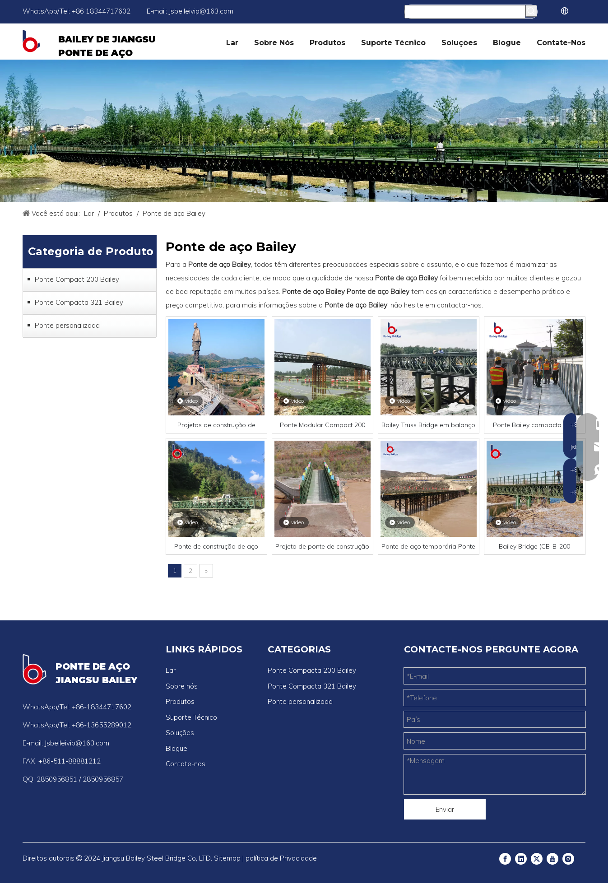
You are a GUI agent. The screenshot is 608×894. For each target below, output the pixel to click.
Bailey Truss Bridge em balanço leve (428, 424)
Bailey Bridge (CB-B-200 (534, 546)
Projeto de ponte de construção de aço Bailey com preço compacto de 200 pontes (322, 546)
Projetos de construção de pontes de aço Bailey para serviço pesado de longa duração (216, 424)
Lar (171, 670)
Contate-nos (185, 763)
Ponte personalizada (67, 325)
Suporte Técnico (191, 717)
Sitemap (227, 858)
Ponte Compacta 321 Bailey (79, 302)
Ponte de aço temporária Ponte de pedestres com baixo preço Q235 (428, 546)
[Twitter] (537, 858)
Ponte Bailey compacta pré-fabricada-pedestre (534, 424)
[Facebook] (505, 858)
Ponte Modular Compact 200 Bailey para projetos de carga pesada (322, 424)
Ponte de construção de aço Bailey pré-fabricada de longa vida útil (216, 546)
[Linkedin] (521, 858)
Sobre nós (182, 686)
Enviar (445, 809)
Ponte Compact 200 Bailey (77, 279)
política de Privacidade (281, 858)
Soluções (180, 732)
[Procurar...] (465, 12)
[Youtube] (552, 858)
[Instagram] (568, 858)
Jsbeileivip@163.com (201, 11)
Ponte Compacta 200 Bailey (312, 670)
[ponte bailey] (304, 131)
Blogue (176, 748)
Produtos (180, 701)
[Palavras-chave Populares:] (531, 11)
